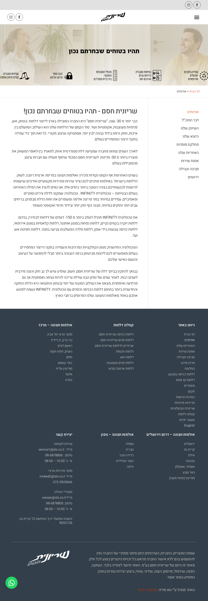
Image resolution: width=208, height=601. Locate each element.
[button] (197, 17)
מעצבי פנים (187, 419)
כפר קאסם (65, 362)
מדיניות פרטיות (185, 402)
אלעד (68, 374)
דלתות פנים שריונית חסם (117, 340)
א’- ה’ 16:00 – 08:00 (58, 461)
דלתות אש (127, 357)
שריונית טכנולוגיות (182, 408)
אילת (191, 455)
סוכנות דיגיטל (147, 590)
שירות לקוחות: (62, 443)
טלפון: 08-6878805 (59, 503)
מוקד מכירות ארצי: (60, 470)
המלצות (190, 368)
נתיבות (190, 461)
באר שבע (189, 472)
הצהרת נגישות (185, 397)
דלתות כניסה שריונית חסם (116, 334)
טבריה (130, 449)
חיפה (130, 466)
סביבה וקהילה (189, 169)
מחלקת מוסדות (188, 145)
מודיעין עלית (64, 368)
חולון (69, 357)
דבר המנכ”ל (190, 120)
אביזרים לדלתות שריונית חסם (114, 345)
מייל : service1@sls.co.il (55, 449)
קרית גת (189, 449)
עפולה (130, 443)
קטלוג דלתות (186, 414)
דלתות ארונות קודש (121, 368)
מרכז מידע (188, 362)
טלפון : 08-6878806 (58, 455)
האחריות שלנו (188, 153)
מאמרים (189, 385)
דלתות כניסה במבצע (181, 374)
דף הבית (195, 91)
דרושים (193, 177)
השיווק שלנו (190, 128)
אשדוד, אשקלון (185, 466)
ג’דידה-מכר (126, 455)
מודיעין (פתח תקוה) (182, 478)
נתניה (68, 380)
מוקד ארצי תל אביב (59, 334)
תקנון (191, 391)
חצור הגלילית (125, 461)
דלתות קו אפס (185, 380)
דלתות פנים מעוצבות (120, 362)
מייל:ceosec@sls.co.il (57, 497)
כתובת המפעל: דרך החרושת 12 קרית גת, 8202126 (45, 520)
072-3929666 (62, 482)
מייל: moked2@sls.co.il (56, 476)
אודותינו (193, 112)
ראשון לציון (65, 345)
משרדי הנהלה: (63, 491)
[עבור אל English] (166, 425)
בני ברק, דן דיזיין (61, 340)
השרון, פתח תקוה (61, 351)
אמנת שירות (190, 161)
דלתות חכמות (125, 351)
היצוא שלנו (191, 137)
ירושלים (189, 443)
